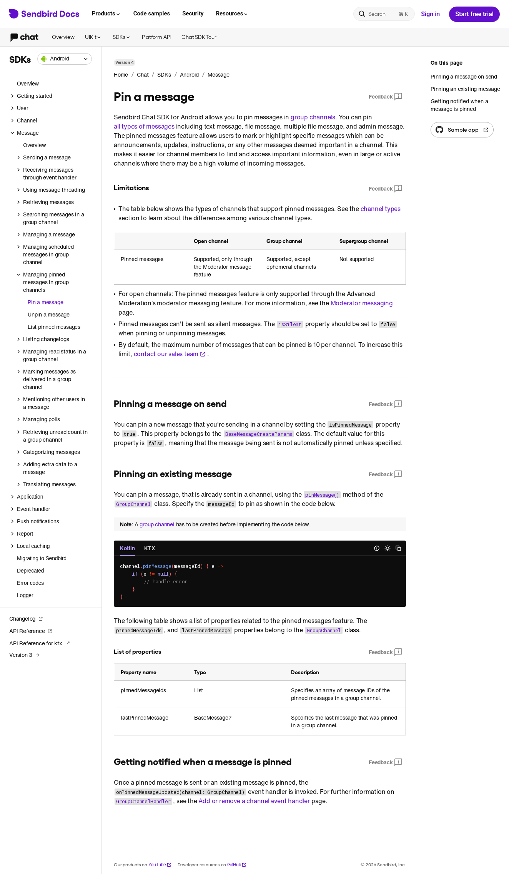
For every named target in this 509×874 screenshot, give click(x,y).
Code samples (151, 13)
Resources (232, 13)
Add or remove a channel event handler (254, 800)
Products (106, 13)
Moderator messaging (362, 303)
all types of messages (144, 126)
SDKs (122, 36)
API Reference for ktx (39, 643)
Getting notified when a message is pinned (459, 105)
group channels (313, 117)
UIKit (93, 36)
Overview (63, 36)
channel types (381, 208)
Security (192, 13)
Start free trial (474, 14)
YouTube (159, 864)
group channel (157, 524)
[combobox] (64, 59)
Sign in (430, 14)
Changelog (26, 618)
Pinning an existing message (465, 89)
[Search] (384, 14)
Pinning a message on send (464, 76)
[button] (64, 59)
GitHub (236, 864)
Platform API (156, 36)
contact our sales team (170, 353)
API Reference (30, 631)
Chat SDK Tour (198, 36)
